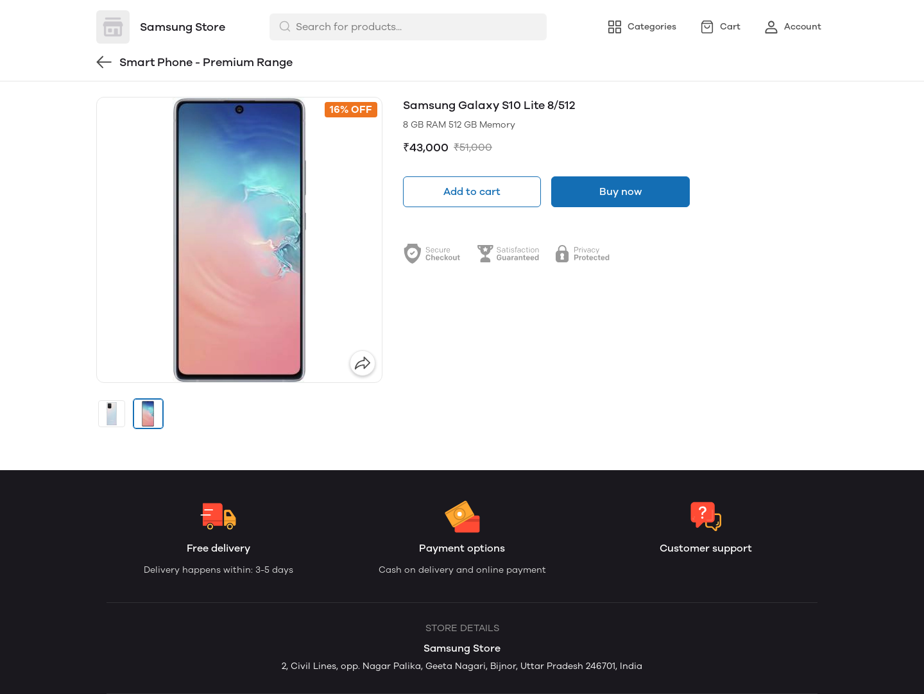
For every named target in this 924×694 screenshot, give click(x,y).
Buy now (620, 191)
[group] (239, 239)
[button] (111, 413)
